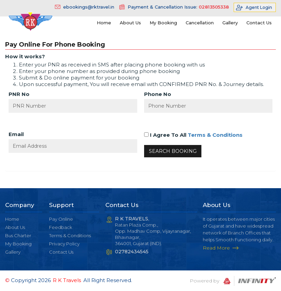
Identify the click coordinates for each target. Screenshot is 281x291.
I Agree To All (193, 135)
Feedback (60, 227)
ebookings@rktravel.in (88, 7)
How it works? (25, 56)
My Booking (163, 22)
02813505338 (214, 7)
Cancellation (200, 22)
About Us (130, 22)
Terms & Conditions (215, 135)
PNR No (19, 94)
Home (104, 22)
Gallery (230, 22)
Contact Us (259, 22)
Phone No (157, 94)
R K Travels (67, 280)
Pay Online (61, 219)
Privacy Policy (64, 243)
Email (16, 134)
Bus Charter (18, 235)
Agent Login (259, 7)
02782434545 (132, 251)
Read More (216, 248)
